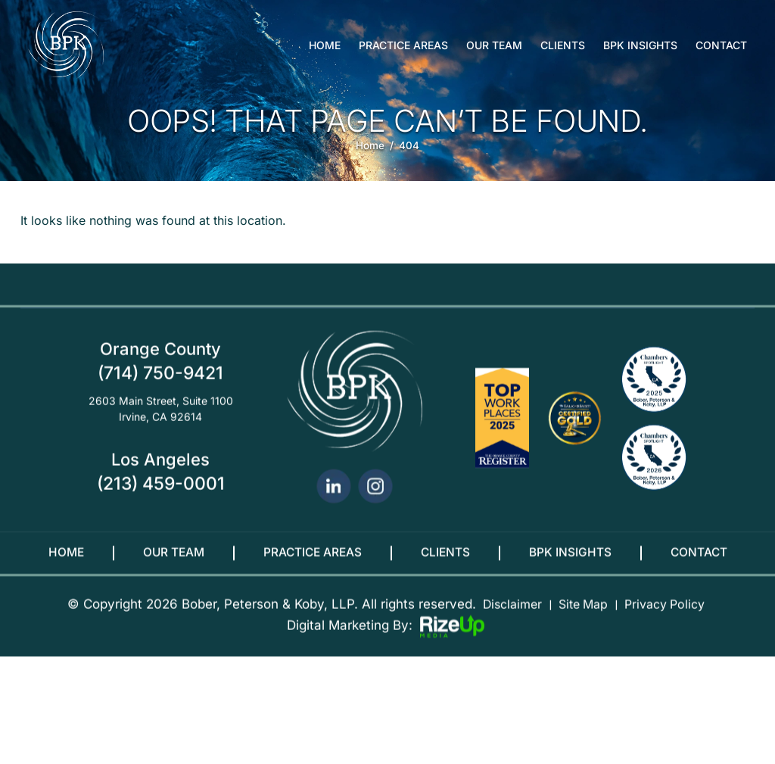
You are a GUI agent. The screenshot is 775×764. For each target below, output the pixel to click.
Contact (721, 45)
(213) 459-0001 (161, 495)
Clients (562, 45)
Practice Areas (403, 45)
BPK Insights (640, 45)
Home (325, 45)
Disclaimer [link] (506, 615)
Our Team (494, 45)
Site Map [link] (581, 615)
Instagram (375, 498)
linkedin (333, 498)
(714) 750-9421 (160, 384)
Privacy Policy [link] (668, 615)
